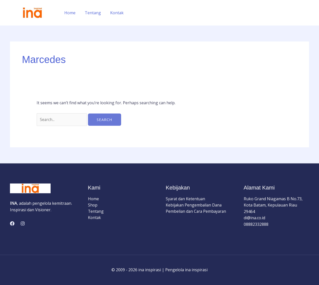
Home (69, 13)
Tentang (91, 13)
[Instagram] (22, 224)
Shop (93, 205)
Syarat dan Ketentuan (186, 199)
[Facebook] (12, 224)
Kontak (114, 13)
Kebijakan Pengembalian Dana (194, 205)
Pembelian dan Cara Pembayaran (197, 211)
